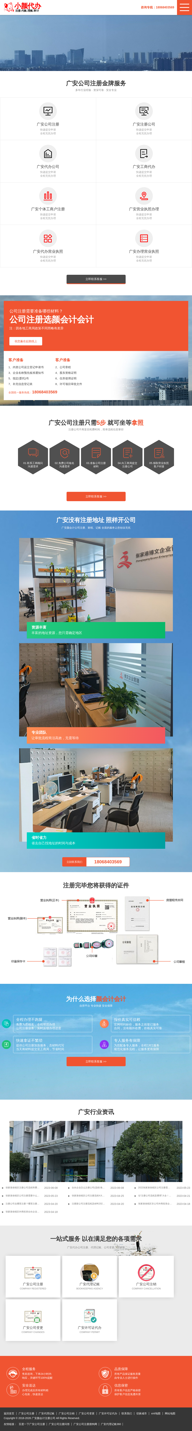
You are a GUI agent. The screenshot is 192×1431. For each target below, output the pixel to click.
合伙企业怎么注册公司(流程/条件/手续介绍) (91, 1187)
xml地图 (155, 1413)
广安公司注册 (26, 1413)
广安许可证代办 (108, 1413)
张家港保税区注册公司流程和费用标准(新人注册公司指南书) (25, 1187)
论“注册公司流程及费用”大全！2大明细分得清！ (157, 1195)
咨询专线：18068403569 (157, 7)
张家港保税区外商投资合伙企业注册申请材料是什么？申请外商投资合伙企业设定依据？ (25, 1211)
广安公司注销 (66, 1413)
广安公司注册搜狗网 (85, 1424)
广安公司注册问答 (59, 1424)
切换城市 (141, 1413)
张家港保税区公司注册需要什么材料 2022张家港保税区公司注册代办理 (25, 1195)
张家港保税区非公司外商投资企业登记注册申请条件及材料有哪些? (157, 1203)
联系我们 (127, 1413)
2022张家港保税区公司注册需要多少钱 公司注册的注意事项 (157, 1187)
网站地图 (170, 1413)
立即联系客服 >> (96, 279)
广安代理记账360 (111, 1424)
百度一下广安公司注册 (32, 1424)
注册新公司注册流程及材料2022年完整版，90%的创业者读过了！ (91, 1203)
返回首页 (9, 1413)
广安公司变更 (86, 1413)
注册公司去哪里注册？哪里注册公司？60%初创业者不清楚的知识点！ (25, 1203)
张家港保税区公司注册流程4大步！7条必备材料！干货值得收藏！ (91, 1195)
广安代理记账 (46, 1413)
